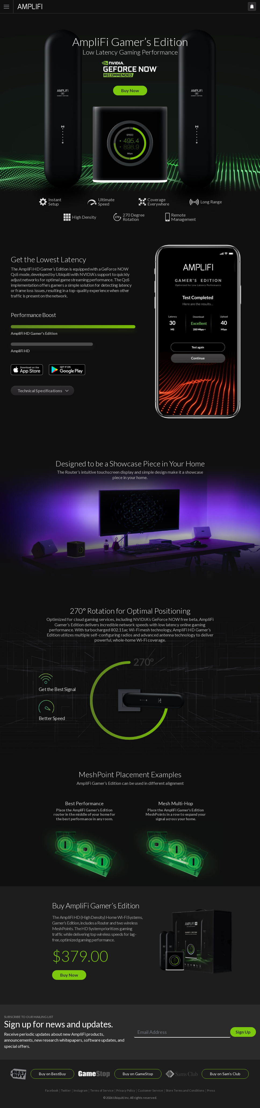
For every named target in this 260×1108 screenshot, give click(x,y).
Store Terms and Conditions (185, 1090)
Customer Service (150, 1090)
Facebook (51, 1090)
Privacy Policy (125, 1090)
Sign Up (243, 1031)
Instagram (81, 1090)
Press (211, 1090)
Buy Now (130, 90)
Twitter (66, 1090)
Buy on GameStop (138, 1073)
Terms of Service (102, 1090)
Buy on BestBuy (52, 1073)
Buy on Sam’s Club (225, 1073)
